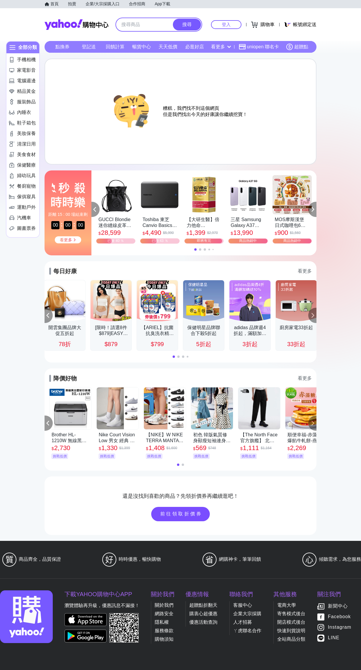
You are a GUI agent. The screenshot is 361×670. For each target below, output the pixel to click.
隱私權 (162, 622)
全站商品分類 (291, 639)
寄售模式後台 (291, 613)
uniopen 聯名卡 (259, 46)
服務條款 (164, 630)
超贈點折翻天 (203, 605)
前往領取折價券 (181, 513)
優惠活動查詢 (203, 622)
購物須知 (164, 639)
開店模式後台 (291, 622)
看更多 (221, 46)
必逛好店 (194, 46)
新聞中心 (338, 606)
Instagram (339, 627)
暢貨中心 (141, 46)
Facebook (339, 616)
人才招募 (242, 622)
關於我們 (164, 605)
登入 (226, 24)
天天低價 (168, 46)
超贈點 (297, 46)
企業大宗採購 (247, 613)
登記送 (89, 46)
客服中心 (242, 605)
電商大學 (286, 605)
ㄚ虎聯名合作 (247, 630)
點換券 (62, 46)
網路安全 (164, 613)
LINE (334, 637)
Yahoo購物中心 (76, 25)
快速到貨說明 (291, 630)
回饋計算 (115, 46)
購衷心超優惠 (203, 613)
